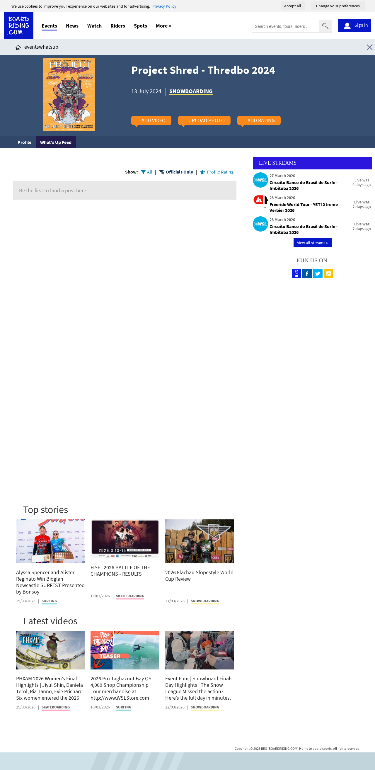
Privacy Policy (164, 6)
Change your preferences (338, 6)
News (72, 25)
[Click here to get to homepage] (18, 46)
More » (163, 25)
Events (49, 25)
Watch (94, 25)
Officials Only (179, 172)
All (149, 172)
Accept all (292, 6)
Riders (117, 25)
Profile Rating (220, 172)
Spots (140, 25)
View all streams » (312, 242)
